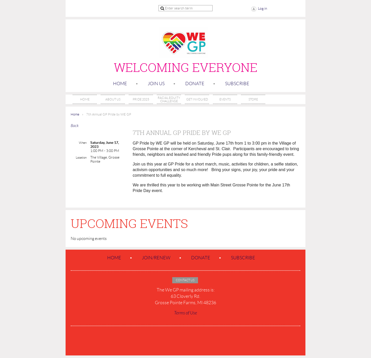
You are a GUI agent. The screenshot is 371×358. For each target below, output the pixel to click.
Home (120, 83)
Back (75, 125)
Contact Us (185, 280)
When (82, 142)
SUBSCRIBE (237, 83)
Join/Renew (156, 257)
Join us (156, 83)
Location (81, 157)
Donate (194, 83)
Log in (262, 8)
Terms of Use (185, 313)
